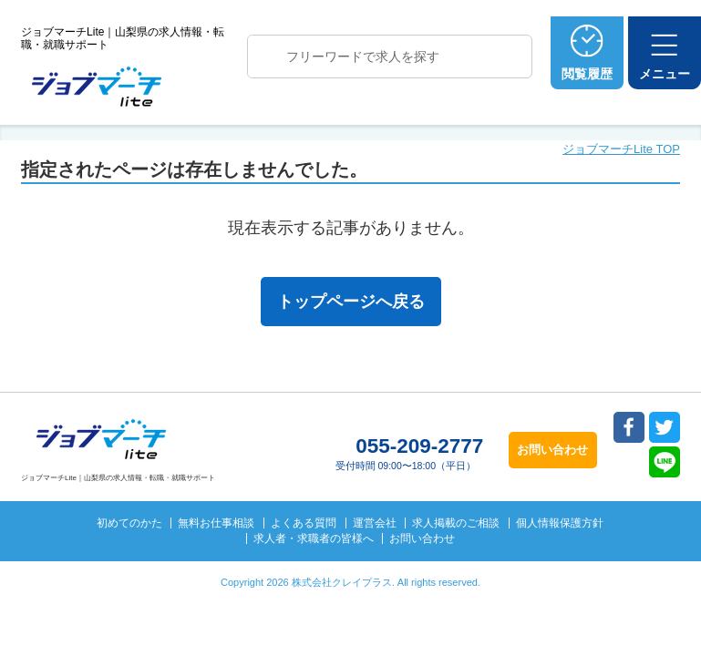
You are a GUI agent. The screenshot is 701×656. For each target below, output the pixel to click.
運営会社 (375, 523)
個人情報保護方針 (559, 523)
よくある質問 (303, 523)
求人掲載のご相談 (456, 523)
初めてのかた (129, 523)
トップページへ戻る (351, 301)
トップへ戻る (654, 493)
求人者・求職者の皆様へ (313, 538)
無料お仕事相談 (216, 523)
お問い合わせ (422, 538)
